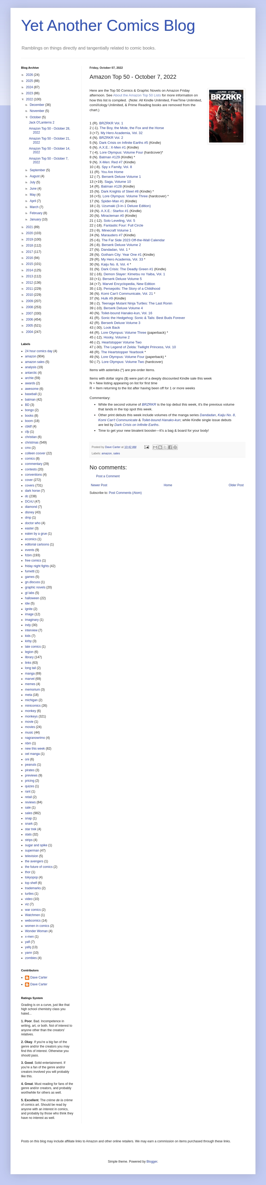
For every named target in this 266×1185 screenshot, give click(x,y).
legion (29, 652)
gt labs (29, 593)
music (29, 732)
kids (28, 636)
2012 (30, 282)
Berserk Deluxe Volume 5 (122, 279)
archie (29, 378)
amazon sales (35, 362)
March (35, 207)
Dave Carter (38, 977)
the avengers (34, 861)
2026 (30, 75)
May (33, 194)
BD (27, 405)
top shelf (31, 883)
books (29, 415)
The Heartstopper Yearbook (122, 352)
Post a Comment (108, 476)
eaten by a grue (36, 533)
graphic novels (35, 587)
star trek (30, 829)
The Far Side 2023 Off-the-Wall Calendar (133, 240)
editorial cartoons (37, 544)
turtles (29, 894)
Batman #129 (109, 157)
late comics (33, 646)
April (33, 201)
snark (29, 823)
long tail (30, 668)
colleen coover (35, 453)
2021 (30, 227)
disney (29, 512)
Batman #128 (111, 186)
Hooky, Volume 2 (117, 337)
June (33, 188)
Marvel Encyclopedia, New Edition (128, 284)
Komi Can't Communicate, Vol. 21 (127, 294)
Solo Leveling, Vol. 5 (119, 221)
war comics (33, 910)
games (30, 577)
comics (30, 458)
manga (30, 673)
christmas (31, 442)
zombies (31, 958)
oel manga (32, 754)
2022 (30, 99)
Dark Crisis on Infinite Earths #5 (123, 143)
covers (29, 485)
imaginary (32, 620)
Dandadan (208, 415)
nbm (28, 743)
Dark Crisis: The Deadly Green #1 (127, 269)
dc (26, 496)
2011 (30, 289)
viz (27, 904)
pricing (29, 781)
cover (29, 480)
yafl (27, 942)
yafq (28, 947)
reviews (30, 802)
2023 (30, 93)
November (37, 111)
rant (28, 791)
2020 (30, 233)
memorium (32, 689)
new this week (35, 748)
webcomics (33, 920)
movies (30, 727)
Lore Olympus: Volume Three (124, 196)
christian (31, 437)
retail (28, 797)
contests (31, 469)
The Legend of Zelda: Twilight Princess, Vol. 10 (140, 347)
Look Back (112, 328)
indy (28, 625)
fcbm (28, 555)
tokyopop (31, 877)
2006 (30, 319)
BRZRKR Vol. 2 (111, 138)
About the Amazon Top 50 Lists (137, 95)
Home (168, 485)
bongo (29, 410)
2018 (30, 245)
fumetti (30, 571)
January (36, 219)
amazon (107, 453)
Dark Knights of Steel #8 (120, 191)
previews (31, 775)
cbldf (28, 426)
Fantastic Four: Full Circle (123, 225)
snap (28, 818)
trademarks (33, 888)
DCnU (29, 501)
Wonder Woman (36, 931)
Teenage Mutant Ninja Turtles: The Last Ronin (137, 303)
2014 (30, 270)
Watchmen (32, 915)
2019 (30, 239)
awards (30, 383)
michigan (31, 700)
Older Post (236, 485)
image (29, 614)
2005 (30, 325)
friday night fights (37, 566)
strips (29, 840)
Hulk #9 (107, 298)
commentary (33, 464)
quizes (29, 786)
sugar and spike (36, 845)
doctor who (33, 523)
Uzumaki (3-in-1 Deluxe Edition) (126, 206)
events (29, 550)
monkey (30, 711)
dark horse (32, 491)
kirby (28, 641)
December (37, 105)
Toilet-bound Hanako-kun (161, 420)
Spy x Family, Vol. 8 (117, 167)
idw (27, 603)
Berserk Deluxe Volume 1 (121, 177)
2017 (30, 252)
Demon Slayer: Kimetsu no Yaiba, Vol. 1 (134, 274)
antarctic (31, 373)
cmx (28, 448)
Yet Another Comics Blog (108, 25)
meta (28, 695)
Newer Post (99, 485)
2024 (30, 87)
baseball (31, 394)
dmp (28, 517)
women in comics (37, 926)
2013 (30, 276)
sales (116, 453)
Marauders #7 (111, 235)
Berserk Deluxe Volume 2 (121, 245)
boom (29, 421)
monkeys (31, 716)
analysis (30, 367)
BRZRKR (149, 404)
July (33, 182)
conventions (33, 474)
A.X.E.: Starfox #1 (115, 211)
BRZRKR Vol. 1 (111, 123)
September (38, 170)
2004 (30, 332)
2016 (30, 258)
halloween (32, 598)
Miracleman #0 (112, 216)
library (29, 657)
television (31, 856)
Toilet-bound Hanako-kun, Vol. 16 (126, 313)
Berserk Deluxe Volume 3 (120, 323)
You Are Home (112, 172)
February (36, 213)
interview (31, 630)
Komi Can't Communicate (117, 420)
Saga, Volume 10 (118, 182)
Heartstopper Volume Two (122, 342)
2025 (30, 81)
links (28, 663)
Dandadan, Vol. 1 (114, 250)
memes (30, 684)
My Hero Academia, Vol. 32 (121, 133)
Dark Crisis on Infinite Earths (137, 425)
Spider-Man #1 (112, 201)
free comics (33, 560)
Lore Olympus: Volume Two (123, 362)
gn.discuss (32, 582)
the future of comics (39, 867)
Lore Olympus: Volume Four (121, 152)
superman (32, 850)
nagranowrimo (35, 738)
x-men (29, 936)
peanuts (30, 764)
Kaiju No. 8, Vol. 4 (115, 264)
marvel (30, 679)
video (29, 899)
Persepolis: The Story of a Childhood (132, 289)
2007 (30, 313)
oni (27, 759)
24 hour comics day (38, 351)
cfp (27, 432)
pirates (30, 770)
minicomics (33, 705)
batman (30, 399)
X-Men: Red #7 (111, 162)
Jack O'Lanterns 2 (41, 122)
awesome (31, 389)
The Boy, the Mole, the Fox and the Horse (132, 128)
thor (28, 872)
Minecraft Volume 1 (116, 230)
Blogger (151, 1161)
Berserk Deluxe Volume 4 (123, 308)
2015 (30, 264)
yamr (28, 953)
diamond (31, 507)
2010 (30, 295)
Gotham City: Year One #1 (121, 255)
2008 (30, 307)
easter (29, 528)
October (36, 117)
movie (29, 722)
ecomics (31, 539)
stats (28, 834)
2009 (30, 301)
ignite (29, 609)
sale (28, 807)
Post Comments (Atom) (125, 493)
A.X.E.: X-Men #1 (112, 147)
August (35, 176)
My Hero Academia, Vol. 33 (122, 259)
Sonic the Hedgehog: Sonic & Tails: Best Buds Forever (143, 318)
